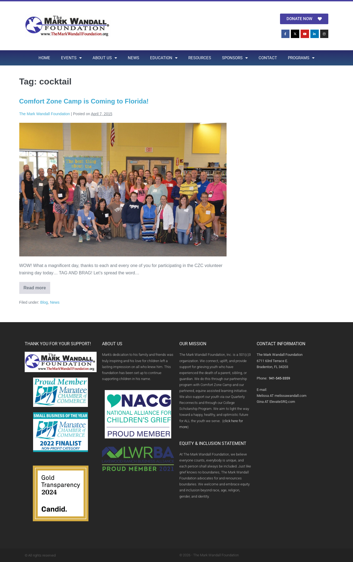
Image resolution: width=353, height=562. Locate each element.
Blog (44, 302)
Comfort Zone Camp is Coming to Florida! (84, 101)
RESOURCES (199, 57)
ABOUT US (105, 58)
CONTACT (268, 57)
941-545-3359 (279, 378)
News (54, 302)
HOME (44, 57)
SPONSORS (235, 58)
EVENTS (71, 58)
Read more (37, 286)
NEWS (133, 57)
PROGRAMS (301, 58)
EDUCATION (163, 58)
